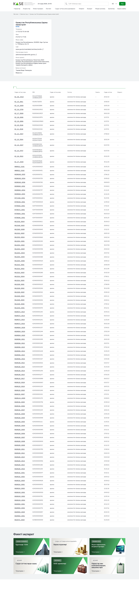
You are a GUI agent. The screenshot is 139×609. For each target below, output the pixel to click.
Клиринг (81, 9)
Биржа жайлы (121, 9)
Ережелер (111, 9)
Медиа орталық (100, 9)
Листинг (48, 9)
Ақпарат (89, 9)
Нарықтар (17, 9)
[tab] (14, 87)
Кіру (122, 4)
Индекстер (26, 9)
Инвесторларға (38, 9)
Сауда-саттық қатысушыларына (65, 9)
